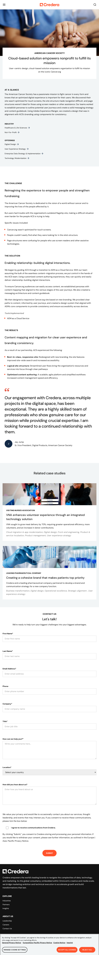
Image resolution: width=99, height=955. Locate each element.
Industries (7, 900)
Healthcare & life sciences (17, 127)
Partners (6, 904)
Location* (7, 767)
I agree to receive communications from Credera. (33, 828)
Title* (5, 721)
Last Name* (8, 651)
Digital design (12, 144)
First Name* (8, 633)
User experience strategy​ (17, 149)
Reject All (87, 952)
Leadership (7, 921)
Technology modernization (17, 158)
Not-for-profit (12, 132)
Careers (6, 924)
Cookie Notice (59, 945)
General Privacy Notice (11, 945)
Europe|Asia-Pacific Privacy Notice (37, 945)
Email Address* (9, 669)
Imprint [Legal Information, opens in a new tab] (70, 945)
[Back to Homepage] (49, 4)
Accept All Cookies (67, 952)
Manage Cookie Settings (15, 952)
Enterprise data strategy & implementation (24, 153)
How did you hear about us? (15, 784)
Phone (5, 686)
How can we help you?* (13, 739)
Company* (7, 704)
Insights (6, 908)
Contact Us (7, 928)
